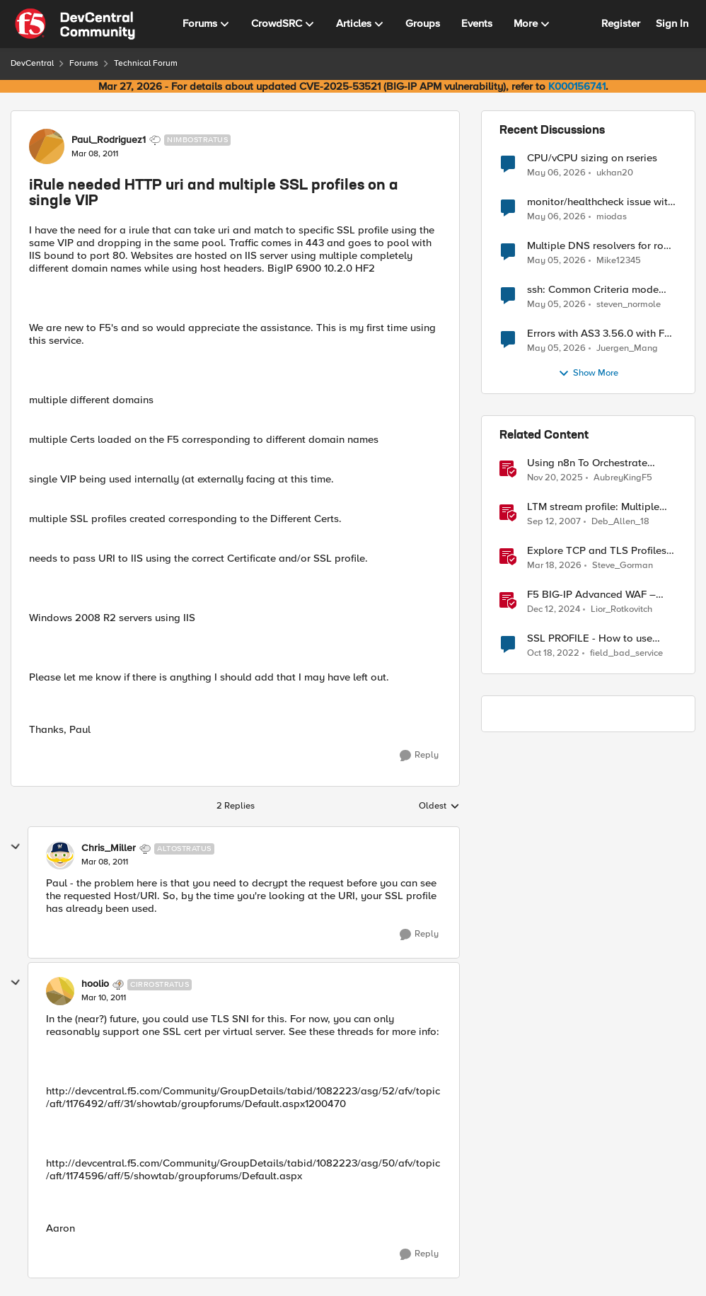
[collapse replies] (15, 846)
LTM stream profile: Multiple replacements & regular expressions (593, 507)
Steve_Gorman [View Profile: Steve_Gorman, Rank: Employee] (622, 565)
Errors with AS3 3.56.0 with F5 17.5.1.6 (599, 334)
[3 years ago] (553, 653)
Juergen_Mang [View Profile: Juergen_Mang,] (627, 348)
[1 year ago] (553, 609)
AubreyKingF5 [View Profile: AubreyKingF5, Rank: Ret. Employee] (623, 478)
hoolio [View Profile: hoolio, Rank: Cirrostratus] (95, 984)
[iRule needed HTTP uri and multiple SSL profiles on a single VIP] (104, 862)
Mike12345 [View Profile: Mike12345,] (618, 260)
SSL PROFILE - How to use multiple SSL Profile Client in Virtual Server (594, 638)
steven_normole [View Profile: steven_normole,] (628, 304)
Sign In (672, 23)
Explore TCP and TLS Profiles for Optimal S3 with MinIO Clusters (596, 551)
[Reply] (419, 755)
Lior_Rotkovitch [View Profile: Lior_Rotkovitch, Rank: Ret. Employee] (621, 609)
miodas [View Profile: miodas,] (611, 217)
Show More (588, 373)
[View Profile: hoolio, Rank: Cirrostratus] (60, 991)
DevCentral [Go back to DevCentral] (32, 63)
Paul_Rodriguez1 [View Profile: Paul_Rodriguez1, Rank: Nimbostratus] (108, 140)
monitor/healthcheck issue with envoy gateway (600, 202)
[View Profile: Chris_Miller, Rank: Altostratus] (60, 855)
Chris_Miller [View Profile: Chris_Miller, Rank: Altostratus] (108, 848)
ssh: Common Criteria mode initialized (593, 290)
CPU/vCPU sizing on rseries (592, 158)
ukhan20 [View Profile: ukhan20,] (614, 172)
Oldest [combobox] (439, 806)
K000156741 (577, 86)
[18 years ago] (554, 522)
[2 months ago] (556, 172)
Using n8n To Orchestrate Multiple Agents (587, 463)
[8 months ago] (555, 478)
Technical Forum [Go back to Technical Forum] (146, 63)
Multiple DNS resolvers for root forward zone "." (600, 246)
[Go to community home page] (75, 24)
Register (620, 23)
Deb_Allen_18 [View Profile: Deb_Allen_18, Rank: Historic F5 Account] (620, 521)
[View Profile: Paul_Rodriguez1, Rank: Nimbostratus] (46, 146)
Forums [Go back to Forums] (83, 63)
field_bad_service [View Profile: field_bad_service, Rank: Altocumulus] (626, 653)
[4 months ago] (554, 566)
